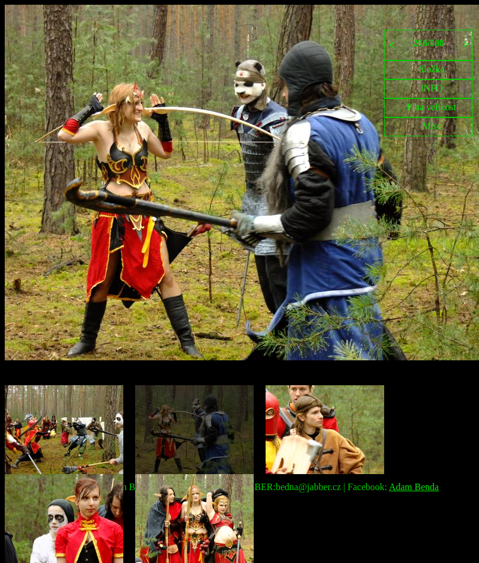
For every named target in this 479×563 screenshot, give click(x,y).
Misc (431, 126)
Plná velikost (431, 107)
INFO (431, 88)
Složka (432, 69)
